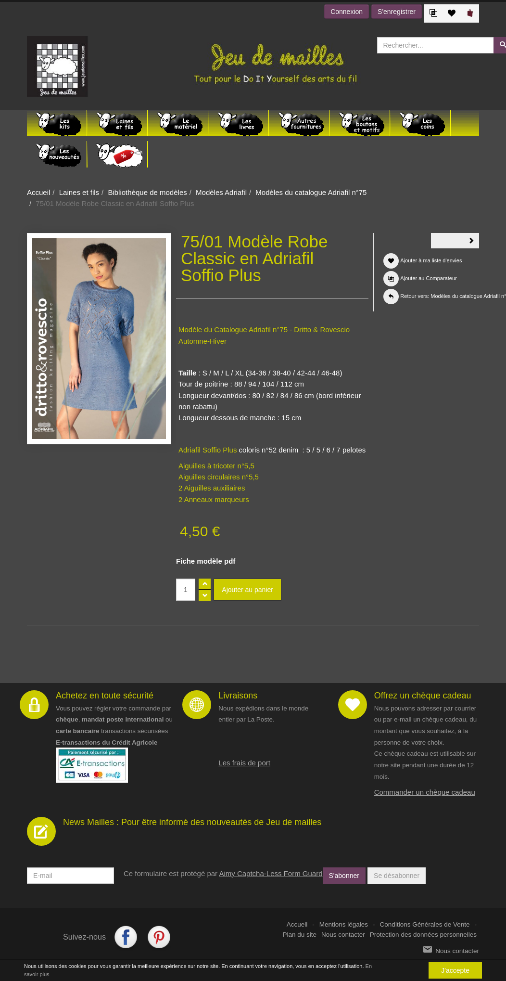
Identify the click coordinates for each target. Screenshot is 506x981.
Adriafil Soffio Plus (207, 450)
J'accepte (455, 970)
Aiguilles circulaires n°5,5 (218, 477)
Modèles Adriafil (221, 192)
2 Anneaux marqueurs (213, 499)
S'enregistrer (397, 11)
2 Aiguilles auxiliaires (211, 488)
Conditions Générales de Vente (425, 924)
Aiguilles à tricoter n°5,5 (216, 466)
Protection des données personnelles (423, 934)
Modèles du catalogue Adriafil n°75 (311, 192)
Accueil (38, 192)
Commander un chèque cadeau (424, 792)
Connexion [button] (346, 11)
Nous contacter (343, 934)
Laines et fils (79, 192)
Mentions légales (343, 924)
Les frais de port (244, 763)
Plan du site (300, 934)
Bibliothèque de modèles (147, 192)
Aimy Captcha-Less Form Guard (270, 873)
